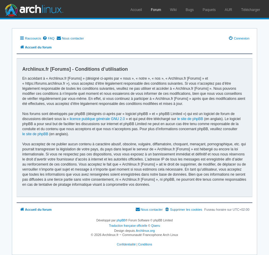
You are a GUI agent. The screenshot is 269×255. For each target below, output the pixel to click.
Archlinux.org (145, 230)
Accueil (136, 10)
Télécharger (250, 10)
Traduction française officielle (128, 225)
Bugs (190, 10)
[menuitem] (48, 38)
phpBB (120, 220)
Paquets (209, 10)
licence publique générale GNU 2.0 (97, 119)
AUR (228, 10)
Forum (156, 10)
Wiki (173, 10)
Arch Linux (32, 9)
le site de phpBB (190, 119)
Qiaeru (155, 225)
